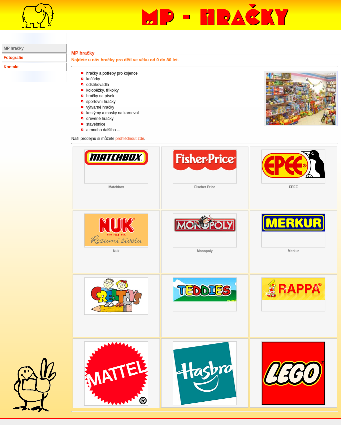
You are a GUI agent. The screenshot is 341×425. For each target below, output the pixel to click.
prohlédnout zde (130, 138)
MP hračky (14, 48)
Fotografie (13, 57)
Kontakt (11, 67)
